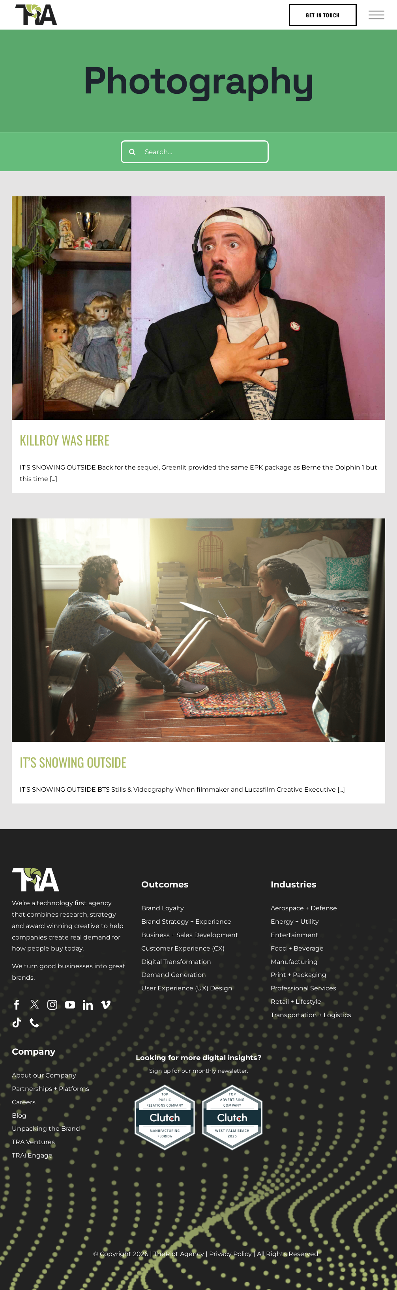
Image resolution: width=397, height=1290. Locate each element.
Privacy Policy (230, 1254)
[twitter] (34, 1004)
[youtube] (70, 1005)
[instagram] (52, 1005)
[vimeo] (105, 1005)
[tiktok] (17, 1022)
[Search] (132, 151)
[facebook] (17, 1005)
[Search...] (195, 151)
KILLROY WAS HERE (64, 440)
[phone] (34, 1022)
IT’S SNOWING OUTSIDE (73, 762)
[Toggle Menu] (375, 15)
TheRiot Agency (179, 1254)
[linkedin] (88, 1005)
